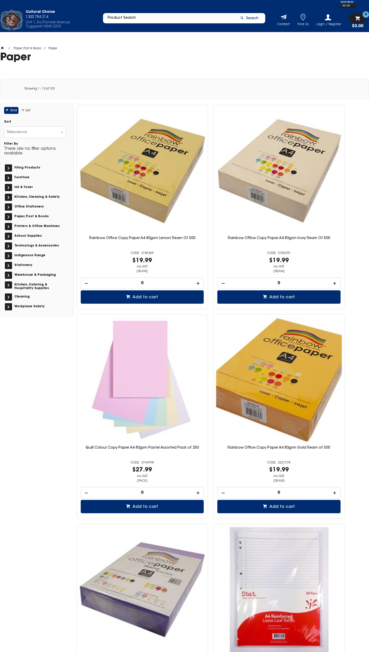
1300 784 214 (274, 595)
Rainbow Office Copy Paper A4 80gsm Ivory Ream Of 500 (184, 175)
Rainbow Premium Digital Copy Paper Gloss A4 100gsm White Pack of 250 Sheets (258, 470)
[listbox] (35, 132)
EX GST (340, 6)
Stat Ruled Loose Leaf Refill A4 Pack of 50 (184, 321)
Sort (7, 121)
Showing (39, 88)
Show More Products (223, 549)
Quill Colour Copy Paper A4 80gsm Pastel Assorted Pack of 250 (258, 175)
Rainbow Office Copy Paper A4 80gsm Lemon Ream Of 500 (111, 175)
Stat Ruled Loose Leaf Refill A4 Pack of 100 (258, 321)
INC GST (346, 6)
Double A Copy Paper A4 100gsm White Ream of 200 (110, 468)
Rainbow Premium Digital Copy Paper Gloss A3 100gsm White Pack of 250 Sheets (332, 470)
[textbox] (167, 20)
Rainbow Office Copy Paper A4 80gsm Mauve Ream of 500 (111, 321)
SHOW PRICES (347, 2)
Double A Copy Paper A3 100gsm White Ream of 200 (184, 468)
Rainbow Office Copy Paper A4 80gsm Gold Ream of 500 (332, 175)
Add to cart (113, 232)
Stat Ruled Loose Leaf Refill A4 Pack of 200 (332, 321)
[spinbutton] (111, 217)
